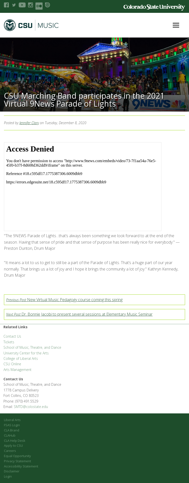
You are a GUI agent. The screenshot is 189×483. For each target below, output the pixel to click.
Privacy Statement (17, 461)
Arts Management (17, 369)
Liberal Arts (12, 420)
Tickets (8, 342)
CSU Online (12, 364)
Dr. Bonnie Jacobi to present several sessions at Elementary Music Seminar (79, 314)
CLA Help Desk (14, 440)
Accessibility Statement (21, 466)
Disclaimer (11, 471)
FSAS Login (12, 425)
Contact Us (12, 336)
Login (8, 476)
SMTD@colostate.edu (31, 406)
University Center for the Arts (26, 353)
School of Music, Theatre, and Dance (32, 347)
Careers (10, 450)
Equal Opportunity (17, 456)
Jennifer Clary (29, 122)
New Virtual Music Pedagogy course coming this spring (64, 299)
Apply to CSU (13, 445)
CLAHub (10, 435)
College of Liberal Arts (20, 358)
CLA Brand (11, 430)
